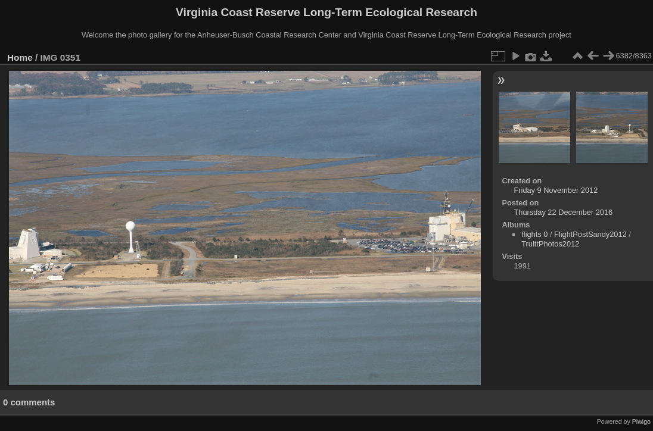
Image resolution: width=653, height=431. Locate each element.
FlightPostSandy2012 (590, 234)
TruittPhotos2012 (550, 243)
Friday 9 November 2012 (556, 190)
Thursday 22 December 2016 (563, 212)
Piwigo (641, 421)
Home (20, 57)
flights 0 (534, 234)
